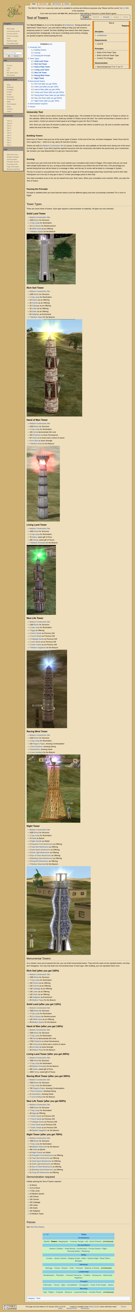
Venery (57, 1285)
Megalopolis (64, 1241)
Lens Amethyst (37, 752)
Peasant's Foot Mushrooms (42, 844)
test (47, 25)
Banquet (78, 1261)
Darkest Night (93, 1258)
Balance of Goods (92, 1268)
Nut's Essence (37, 747)
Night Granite (36, 841)
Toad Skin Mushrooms (40, 847)
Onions (35, 300)
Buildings (10, 87)
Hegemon (78, 1278)
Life (86, 1241)
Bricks (36, 220)
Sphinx (111, 1285)
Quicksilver (35, 749)
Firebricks (37, 435)
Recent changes (12, 36)
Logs (8, 68)
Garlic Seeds (36, 645)
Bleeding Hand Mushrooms (42, 858)
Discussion (43, 4)
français (106, 17)
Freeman (79, 1268)
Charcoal (35, 438)
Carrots (35, 303)
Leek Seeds (36, 642)
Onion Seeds (36, 633)
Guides (9, 92)
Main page (10, 29)
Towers (54, 1241)
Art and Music (83, 1245)
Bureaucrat (96, 1275)
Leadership (83, 1272)
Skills (9, 101)
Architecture (102, 35)
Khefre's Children (56, 1249)
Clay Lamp (35, 223)
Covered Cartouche (73, 1275)
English (86, 17)
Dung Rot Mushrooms (39, 861)
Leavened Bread (80, 1292)
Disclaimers (85, 1308)
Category (31, 1298)
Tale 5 (9, 135)
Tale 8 (9, 128)
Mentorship (107, 1275)
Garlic (34, 311)
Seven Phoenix (96, 1241)
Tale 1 (9, 145)
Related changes (13, 157)
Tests (83, 1234)
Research (10, 97)
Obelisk (46, 1241)
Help (8, 38)
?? (116, 67)
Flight (104, 1249)
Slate (34, 838)
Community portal (13, 31)
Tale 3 (9, 140)
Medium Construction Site (53, 146)
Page (34, 4)
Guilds (9, 94)
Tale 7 (9, 130)
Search (6, 48)
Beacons (68, 1292)
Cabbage (35, 306)
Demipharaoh (48, 1275)
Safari (83, 1258)
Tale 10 (9, 123)
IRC (8, 70)
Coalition (86, 1275)
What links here (12, 154)
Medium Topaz (37, 317)
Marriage (48, 1268)
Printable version (13, 162)
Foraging (10, 89)
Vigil (45, 1292)
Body (83, 1255)
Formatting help (12, 43)
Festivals (59, 1292)
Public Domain (94, 1306)
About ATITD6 (72, 1308)
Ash (34, 432)
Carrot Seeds (36, 636)
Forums (9, 65)
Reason (65, 1268)
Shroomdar (11, 75)
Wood (36, 531)
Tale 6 (9, 133)
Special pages (12, 159)
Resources (11, 99)
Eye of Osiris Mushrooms (41, 856)
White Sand (36, 229)
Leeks (34, 309)
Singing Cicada (74, 1258)
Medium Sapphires (38, 648)
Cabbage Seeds (37, 639)
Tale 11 (9, 121)
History (67, 4)
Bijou (63, 1285)
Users (9, 111)
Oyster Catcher (60, 1258)
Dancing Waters (73, 1251)
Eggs (33, 630)
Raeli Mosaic (70, 1249)
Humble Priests (95, 1292)
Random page (12, 41)
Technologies (11, 104)
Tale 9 (9, 126)
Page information (13, 167)
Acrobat (49, 1258)
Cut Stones (36, 226)
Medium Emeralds (38, 543)
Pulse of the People (98, 1285)
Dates (34, 537)
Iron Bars (34, 441)
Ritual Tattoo (105, 1258)
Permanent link (12, 164)
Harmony (83, 1265)
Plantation (60, 1275)
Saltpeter (35, 314)
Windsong (85, 1251)
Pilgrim (51, 1292)
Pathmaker (47, 1285)
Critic (72, 1268)
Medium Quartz (37, 232)
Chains (57, 1268)
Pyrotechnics (82, 1249)
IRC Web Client (12, 73)
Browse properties (13, 169)
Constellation (72, 1285)
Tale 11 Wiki (124, 8)
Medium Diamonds (38, 864)
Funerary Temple (77, 1241)
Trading (9, 109)
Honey (35, 540)
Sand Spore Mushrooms (40, 850)
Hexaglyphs (84, 1285)
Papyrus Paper (39, 744)
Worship (83, 1289)
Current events (12, 33)
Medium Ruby (36, 444)
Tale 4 (9, 138)
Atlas (8, 85)
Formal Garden (95, 1249)
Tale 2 (9, 142)
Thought (83, 1281)
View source (56, 4)
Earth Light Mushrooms (40, 853)
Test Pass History (37, 1227)
